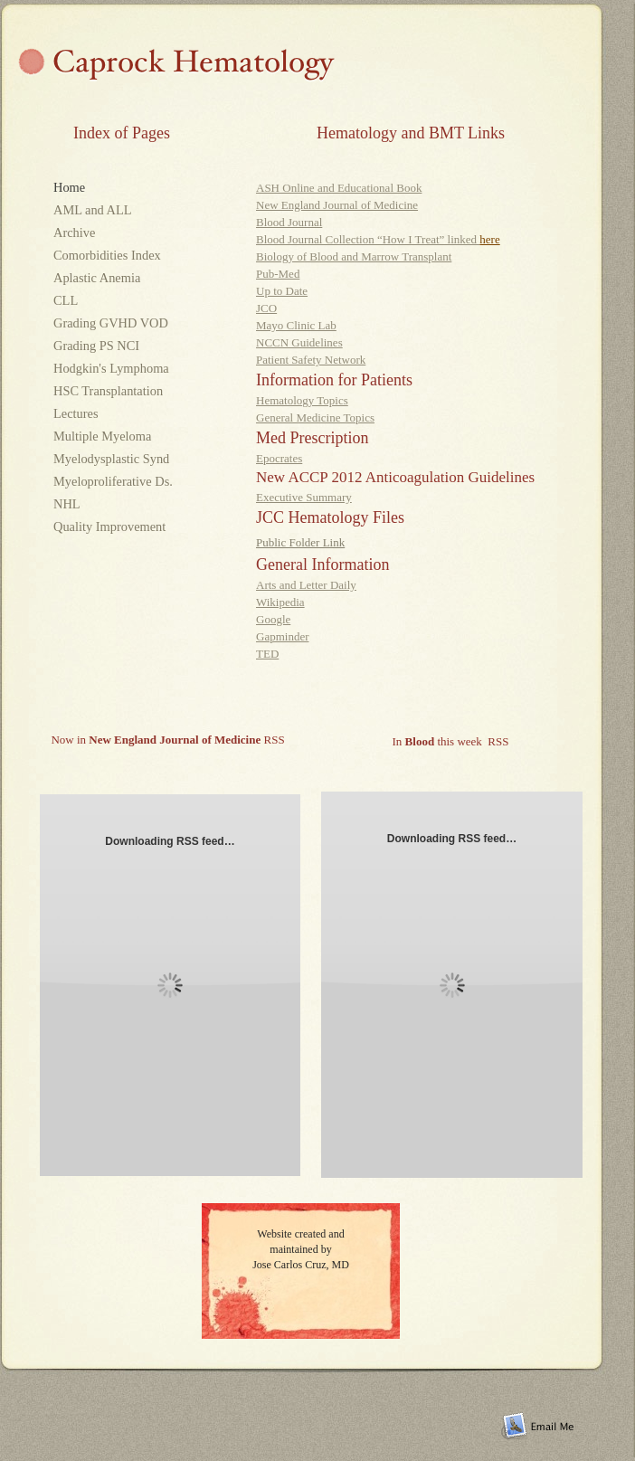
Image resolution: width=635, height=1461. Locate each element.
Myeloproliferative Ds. (113, 481)
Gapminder (282, 636)
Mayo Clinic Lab (296, 325)
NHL (66, 504)
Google (273, 619)
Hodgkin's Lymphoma (111, 368)
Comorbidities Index (107, 255)
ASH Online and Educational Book (339, 187)
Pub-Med (277, 273)
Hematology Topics (302, 400)
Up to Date (282, 291)
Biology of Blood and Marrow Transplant (353, 256)
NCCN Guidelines (299, 342)
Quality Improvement (109, 526)
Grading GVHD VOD (110, 323)
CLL (65, 300)
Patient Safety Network (310, 359)
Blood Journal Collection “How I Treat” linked (367, 239)
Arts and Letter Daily (306, 585)
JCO (266, 308)
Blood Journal (289, 222)
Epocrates (279, 458)
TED (267, 653)
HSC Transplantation (108, 391)
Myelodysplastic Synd (111, 458)
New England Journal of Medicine (337, 205)
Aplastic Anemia (101, 277)
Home (69, 187)
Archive (76, 232)
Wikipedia (280, 602)
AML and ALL (116, 210)
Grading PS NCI (96, 345)
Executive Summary (304, 497)
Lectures (76, 413)
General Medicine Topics (315, 417)
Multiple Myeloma (102, 436)
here (489, 239)
